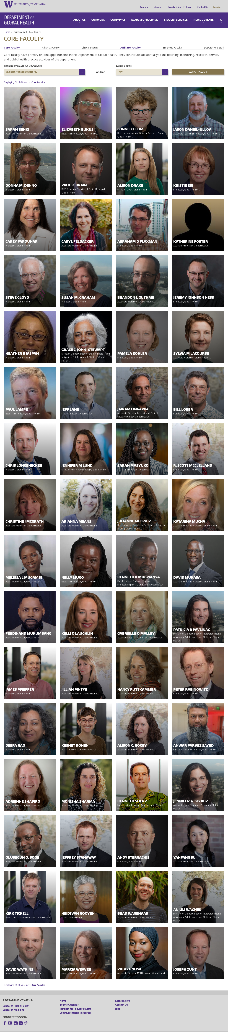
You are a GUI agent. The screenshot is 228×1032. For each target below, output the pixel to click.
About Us (79, 15)
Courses (143, 4)
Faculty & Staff (20, 27)
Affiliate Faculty (130, 42)
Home (7, 27)
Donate (216, 4)
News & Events (203, 15)
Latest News (122, 995)
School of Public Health (16, 1000)
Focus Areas (124, 61)
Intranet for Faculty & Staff (75, 1003)
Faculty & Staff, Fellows (178, 4)
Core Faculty (12, 42)
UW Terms (64, 1029)
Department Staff (214, 42)
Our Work (98, 15)
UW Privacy (50, 1029)
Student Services (176, 15)
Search (221, 15)
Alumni (157, 4)
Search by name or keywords (23, 61)
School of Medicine (13, 1004)
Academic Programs (144, 15)
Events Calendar (69, 999)
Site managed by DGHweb (85, 1029)
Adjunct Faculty (50, 42)
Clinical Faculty (90, 42)
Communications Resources (76, 1007)
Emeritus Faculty (172, 42)
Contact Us (201, 4)
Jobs (117, 1003)
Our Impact (117, 15)
